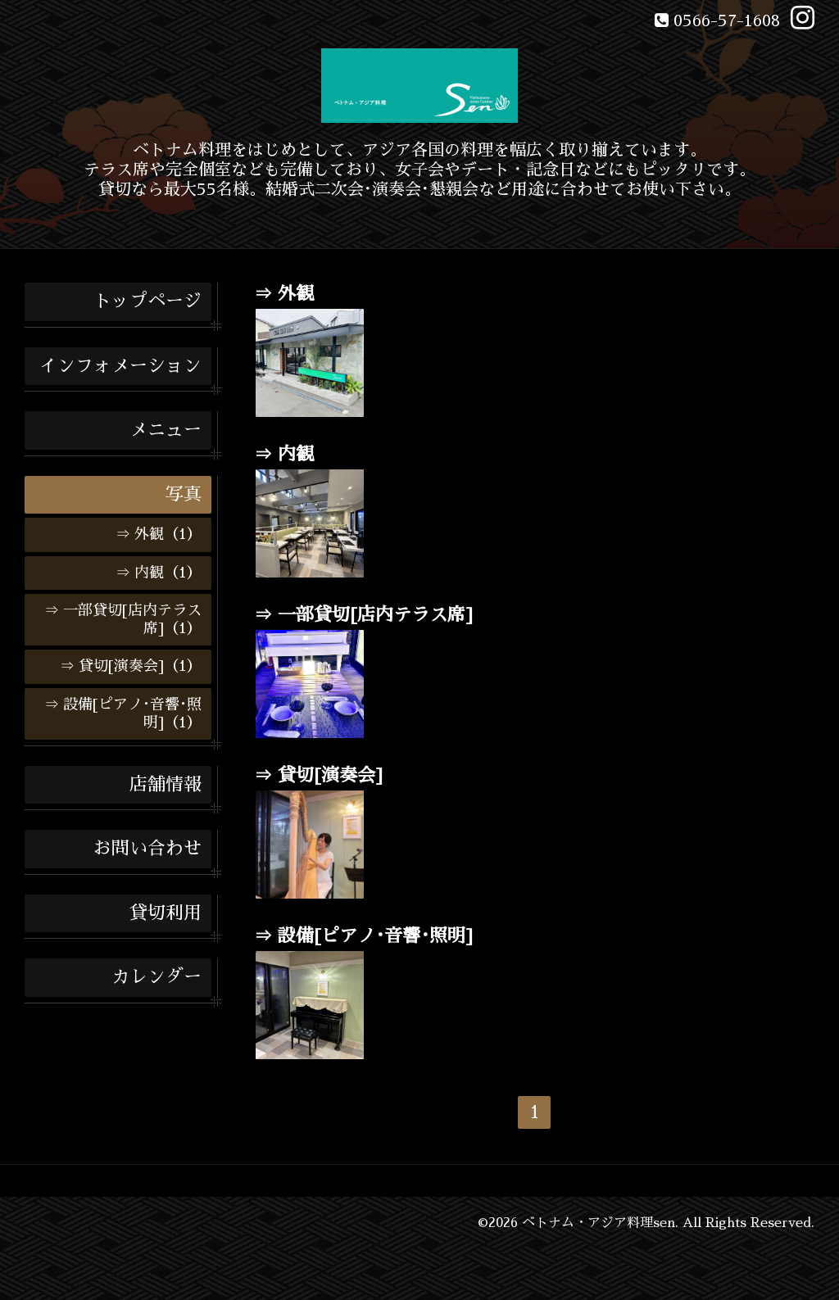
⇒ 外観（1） (159, 534)
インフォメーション (120, 366)
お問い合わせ (147, 849)
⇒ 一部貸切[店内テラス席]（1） (123, 619)
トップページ (147, 301)
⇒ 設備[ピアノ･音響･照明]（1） (123, 713)
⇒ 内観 (284, 455)
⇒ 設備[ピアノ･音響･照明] (363, 936)
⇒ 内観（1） (159, 572)
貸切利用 (165, 913)
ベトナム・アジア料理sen (598, 1223)
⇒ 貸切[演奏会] (318, 776)
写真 (184, 495)
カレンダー (156, 977)
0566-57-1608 (726, 20)
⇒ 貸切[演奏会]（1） (131, 666)
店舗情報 (165, 785)
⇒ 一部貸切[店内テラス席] (363, 615)
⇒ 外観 (284, 294)
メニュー (165, 430)
